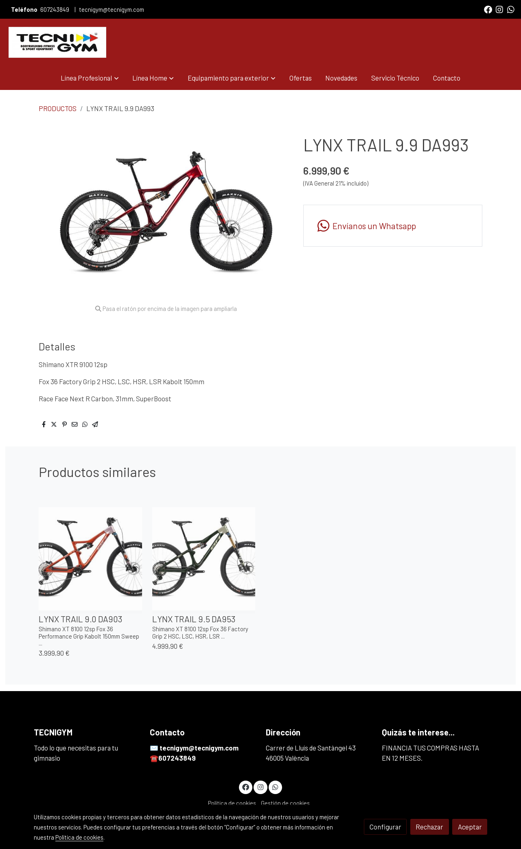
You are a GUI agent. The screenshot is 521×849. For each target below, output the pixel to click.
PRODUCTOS (58, 108)
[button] (90, 78)
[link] (57, 42)
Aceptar (470, 827)
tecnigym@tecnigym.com (111, 9)
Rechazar (429, 827)
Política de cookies (232, 803)
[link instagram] (499, 9)
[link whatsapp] (510, 9)
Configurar (385, 827)
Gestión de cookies (285, 803)
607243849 (55, 9)
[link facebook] (488, 9)
